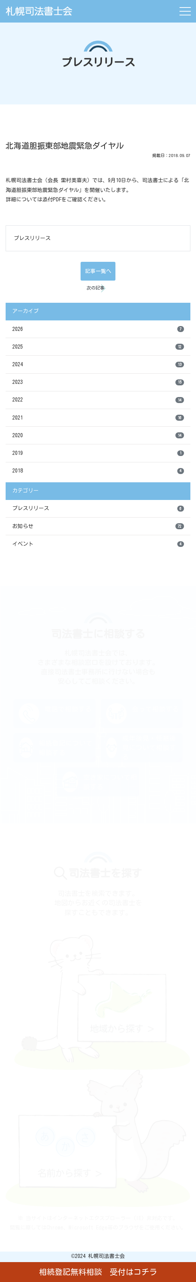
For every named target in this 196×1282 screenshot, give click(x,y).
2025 (98, 347)
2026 (98, 329)
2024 (98, 365)
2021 (98, 418)
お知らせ (98, 526)
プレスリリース (32, 238)
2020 (98, 435)
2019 (98, 453)
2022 (98, 400)
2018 (98, 471)
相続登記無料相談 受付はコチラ (98, 1272)
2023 (98, 382)
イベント (98, 544)
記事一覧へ (98, 271)
